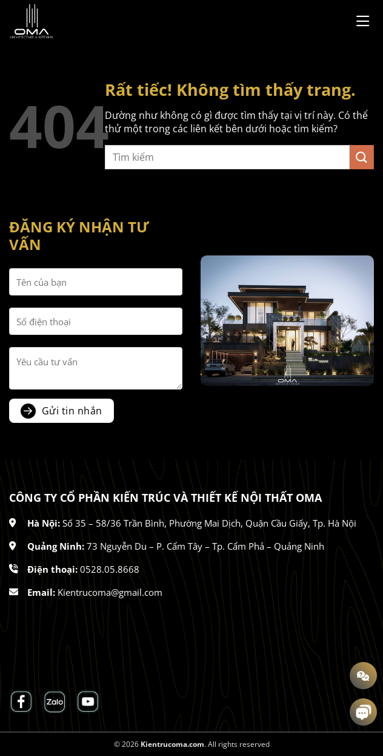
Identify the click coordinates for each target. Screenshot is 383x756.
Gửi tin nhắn (72, 410)
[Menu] (365, 20)
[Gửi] (362, 157)
